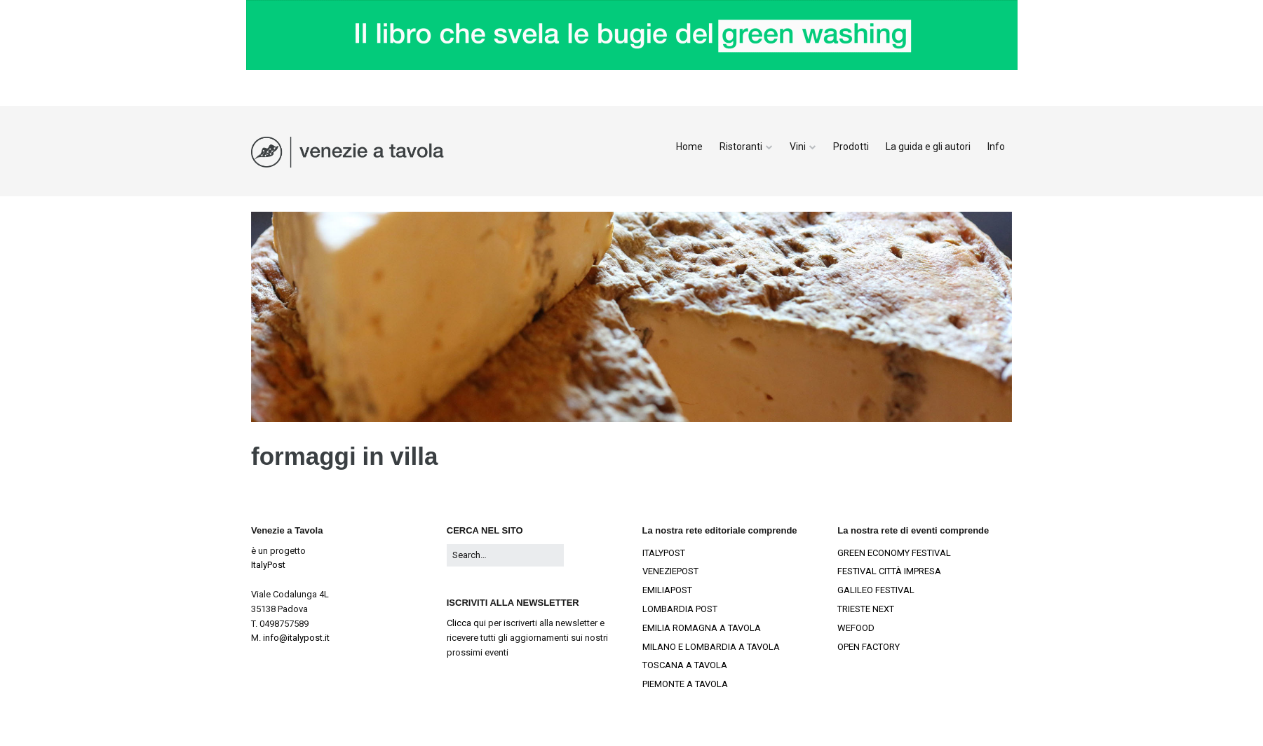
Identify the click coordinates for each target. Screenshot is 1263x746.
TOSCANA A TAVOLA (684, 665)
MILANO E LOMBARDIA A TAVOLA (711, 647)
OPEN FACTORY (868, 647)
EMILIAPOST (667, 590)
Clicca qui (466, 623)
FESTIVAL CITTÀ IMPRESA (889, 571)
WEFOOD (855, 628)
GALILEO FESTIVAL (875, 590)
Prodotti (851, 146)
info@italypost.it (296, 637)
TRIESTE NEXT (865, 609)
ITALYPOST (663, 553)
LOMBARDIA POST (679, 609)
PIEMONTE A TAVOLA (685, 684)
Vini (798, 146)
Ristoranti (741, 146)
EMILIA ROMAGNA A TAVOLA (701, 628)
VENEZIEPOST (670, 571)
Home (689, 146)
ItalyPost (268, 565)
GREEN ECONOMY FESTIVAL (894, 553)
